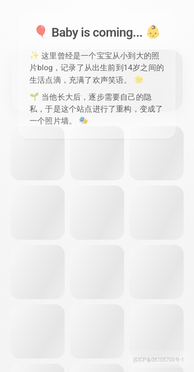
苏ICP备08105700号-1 (158, 360)
